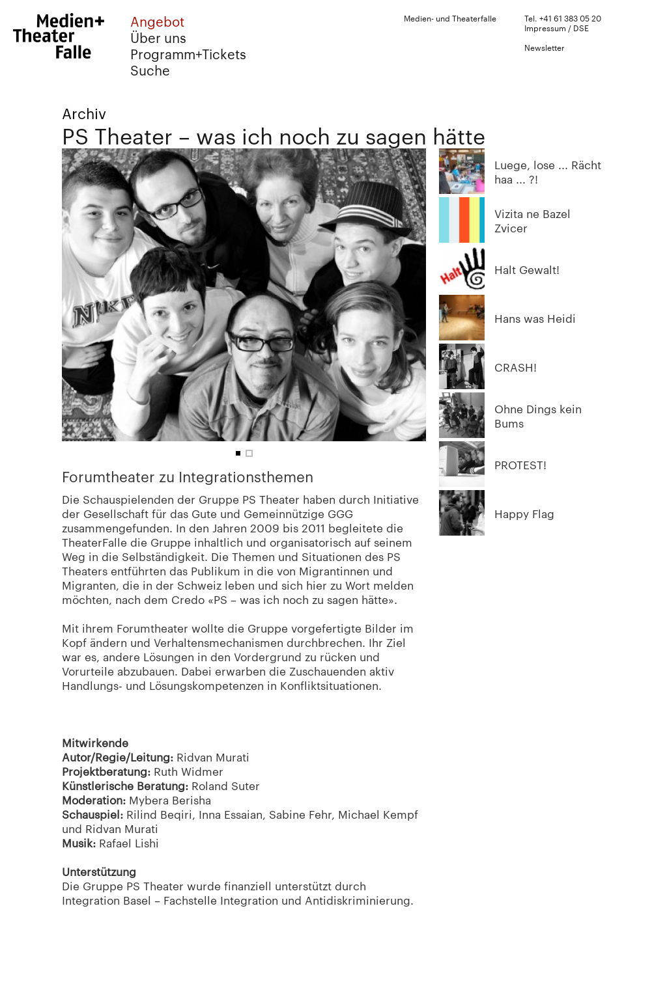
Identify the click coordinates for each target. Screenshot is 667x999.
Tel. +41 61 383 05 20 (562, 17)
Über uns (158, 37)
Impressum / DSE (556, 27)
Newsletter (544, 47)
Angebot (157, 21)
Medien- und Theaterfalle (450, 17)
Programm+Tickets (188, 54)
